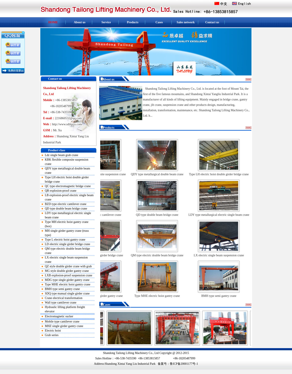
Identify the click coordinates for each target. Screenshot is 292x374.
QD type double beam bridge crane (66, 208)
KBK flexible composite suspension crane (101, 174)
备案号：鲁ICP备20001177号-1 (178, 363)
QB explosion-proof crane (60, 190)
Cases (159, 22)
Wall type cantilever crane (60, 302)
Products (132, 22)
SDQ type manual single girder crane (67, 293)
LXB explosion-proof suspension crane (68, 275)
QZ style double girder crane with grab (68, 266)
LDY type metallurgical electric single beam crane (219, 214)
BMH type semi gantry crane (62, 289)
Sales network (186, 22)
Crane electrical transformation (63, 298)
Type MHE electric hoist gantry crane (67, 284)
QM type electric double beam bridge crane (158, 255)
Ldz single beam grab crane (61, 155)
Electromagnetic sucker (59, 316)
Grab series (51, 335)
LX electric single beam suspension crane (220, 255)
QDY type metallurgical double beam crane (158, 174)
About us (79, 22)
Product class (56, 150)
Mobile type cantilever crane (62, 321)
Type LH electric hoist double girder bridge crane (220, 174)
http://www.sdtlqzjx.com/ (67, 124)
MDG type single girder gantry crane (67, 280)
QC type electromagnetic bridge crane (68, 186)
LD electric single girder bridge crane (67, 244)
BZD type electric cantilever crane (65, 204)
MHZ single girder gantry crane (64, 326)
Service (106, 22)
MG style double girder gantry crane (67, 270)
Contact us (212, 22)
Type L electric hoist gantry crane (65, 239)
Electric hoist (53, 330)
